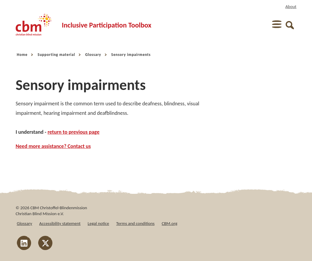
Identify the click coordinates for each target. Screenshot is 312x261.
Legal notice (98, 223)
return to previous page (73, 132)
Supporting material (56, 54)
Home (22, 54)
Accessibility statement (60, 223)
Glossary (93, 54)
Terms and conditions (135, 223)
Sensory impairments (131, 54)
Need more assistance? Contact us (53, 146)
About (290, 6)
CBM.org (169, 223)
